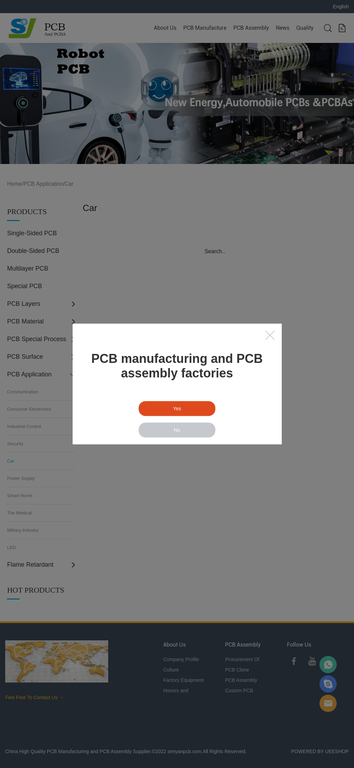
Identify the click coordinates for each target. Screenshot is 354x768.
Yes (177, 408)
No (177, 430)
